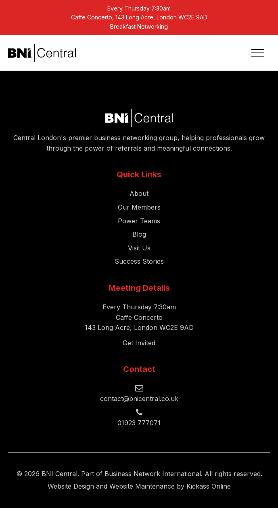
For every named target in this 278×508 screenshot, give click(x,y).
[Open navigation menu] (258, 53)
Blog (139, 234)
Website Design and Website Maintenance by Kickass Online (139, 486)
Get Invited (139, 343)
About (139, 193)
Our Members (139, 207)
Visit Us (139, 248)
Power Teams (139, 221)
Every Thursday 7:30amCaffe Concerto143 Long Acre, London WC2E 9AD (139, 317)
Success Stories (139, 261)
